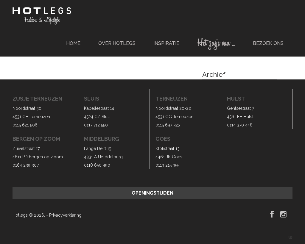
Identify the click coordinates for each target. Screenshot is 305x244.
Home (73, 43)
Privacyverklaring (65, 215)
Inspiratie (166, 43)
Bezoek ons (268, 43)
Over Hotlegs (117, 43)
